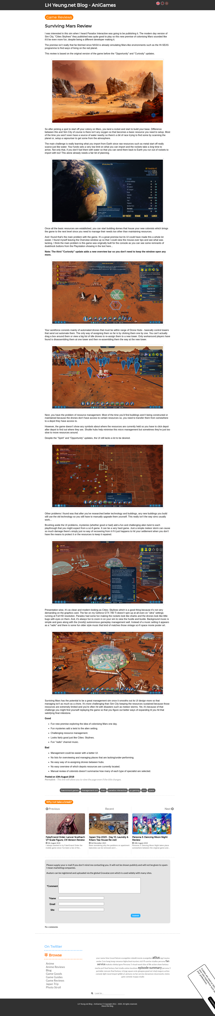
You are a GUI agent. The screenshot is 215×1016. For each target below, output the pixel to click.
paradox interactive (117, 790)
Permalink (50, 779)
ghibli (120, 974)
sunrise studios (151, 961)
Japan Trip (52, 984)
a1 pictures (127, 974)
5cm (104, 961)
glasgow (141, 971)
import (115, 974)
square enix (133, 971)
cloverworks (159, 974)
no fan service (138, 974)
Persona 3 (127, 964)
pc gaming (134, 790)
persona (161, 961)
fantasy (165, 964)
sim (144, 790)
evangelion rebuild (129, 958)
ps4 (102, 968)
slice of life (147, 964)
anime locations (131, 968)
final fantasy (109, 968)
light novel (107, 974)
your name (100, 958)
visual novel (137, 964)
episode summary (150, 967)
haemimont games (70, 790)
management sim (90, 790)
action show (157, 964)
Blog (48, 970)
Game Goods (54, 973)
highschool (127, 961)
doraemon (149, 974)
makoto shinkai (112, 964)
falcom (118, 958)
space (151, 790)
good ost (149, 971)
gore (121, 964)
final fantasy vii (117, 971)
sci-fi (142, 961)
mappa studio (138, 977)
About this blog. (107, 1006)
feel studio (119, 968)
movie (139, 958)
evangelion (147, 958)
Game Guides (54, 977)
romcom (107, 971)
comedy (129, 977)
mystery (136, 961)
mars (103, 790)
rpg (161, 958)
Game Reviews (59, 17)
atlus (156, 957)
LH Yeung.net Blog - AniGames (80, 5)
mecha (97, 968)
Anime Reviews (55, 967)
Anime (50, 963)
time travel (110, 958)
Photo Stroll (53, 987)
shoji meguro (158, 971)
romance (119, 961)
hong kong (110, 961)
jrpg (125, 971)
